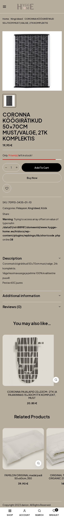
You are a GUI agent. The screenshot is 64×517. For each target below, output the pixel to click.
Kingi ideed (17, 18)
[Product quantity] (11, 167)
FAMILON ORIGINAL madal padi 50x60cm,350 (23, 477)
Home (6, 18)
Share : (6, 213)
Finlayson (21, 208)
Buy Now (32, 177)
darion (25, 504)
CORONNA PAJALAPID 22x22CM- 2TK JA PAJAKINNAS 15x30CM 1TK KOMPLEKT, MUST (32, 394)
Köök (44, 208)
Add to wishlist (7, 188)
